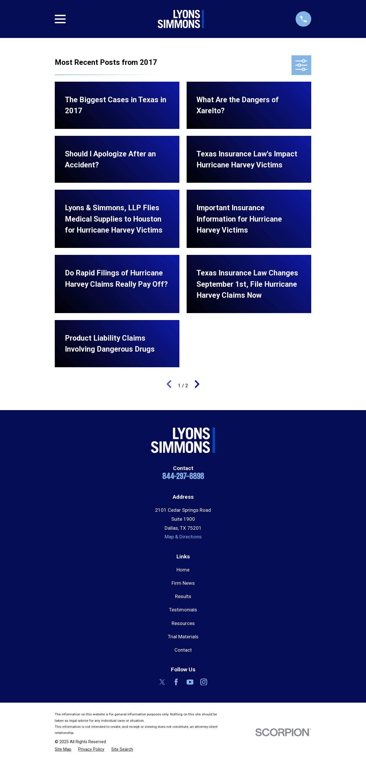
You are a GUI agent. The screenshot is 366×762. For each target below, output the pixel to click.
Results (183, 596)
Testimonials (183, 610)
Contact (183, 650)
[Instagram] (203, 682)
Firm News (183, 583)
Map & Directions (183, 537)
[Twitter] (162, 682)
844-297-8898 (183, 476)
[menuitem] (63, 749)
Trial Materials (183, 636)
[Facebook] (176, 682)
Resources (183, 623)
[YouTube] (190, 682)
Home (183, 570)
